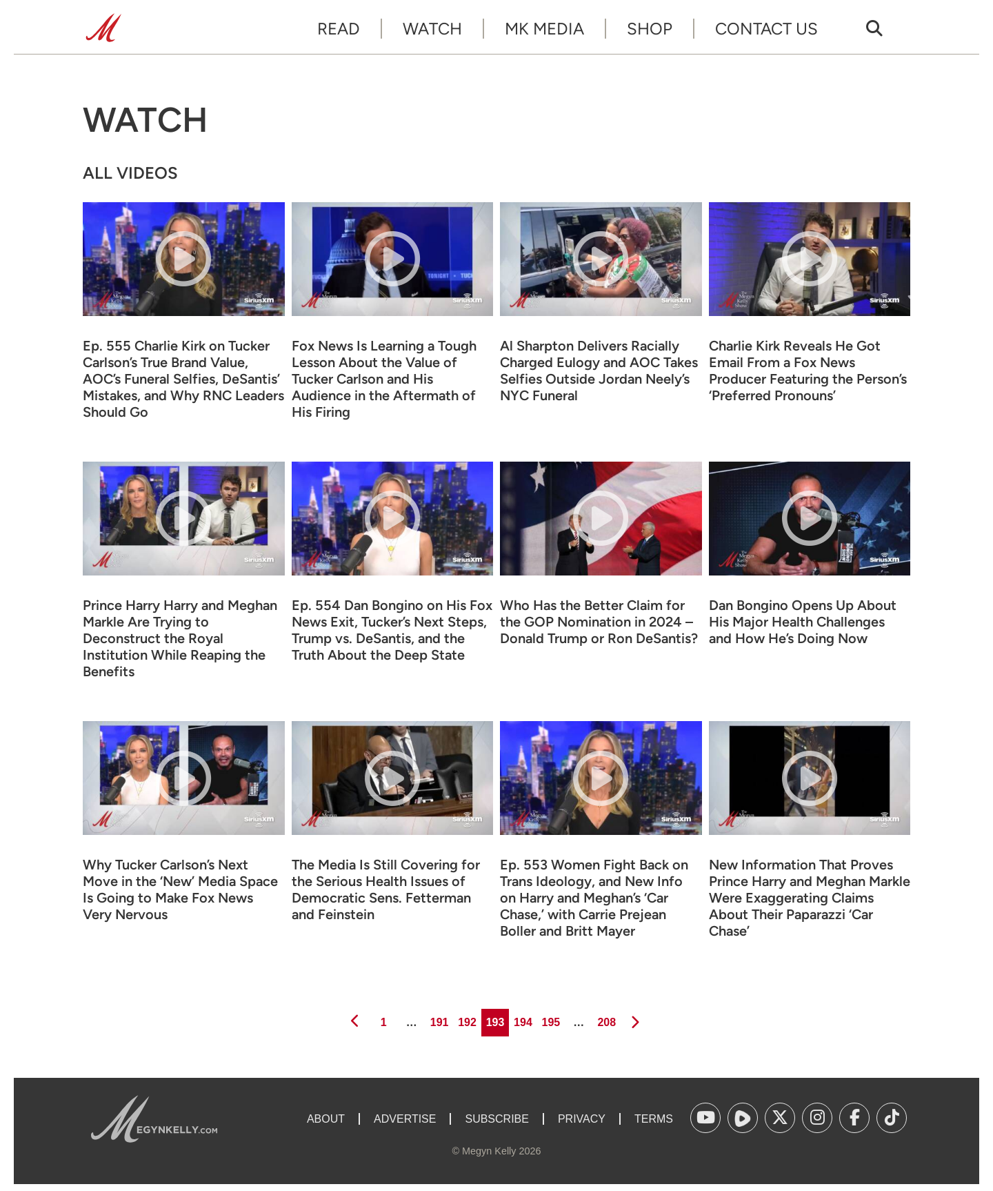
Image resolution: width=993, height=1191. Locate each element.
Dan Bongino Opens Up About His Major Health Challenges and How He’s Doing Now (802, 622)
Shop (649, 29)
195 (550, 1018)
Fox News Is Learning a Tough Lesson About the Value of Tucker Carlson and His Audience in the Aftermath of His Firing (384, 378)
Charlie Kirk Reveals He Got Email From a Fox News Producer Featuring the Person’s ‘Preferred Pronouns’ (808, 370)
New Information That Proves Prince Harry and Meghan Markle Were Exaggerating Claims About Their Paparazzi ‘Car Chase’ (809, 897)
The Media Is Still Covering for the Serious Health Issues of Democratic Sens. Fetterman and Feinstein (386, 889)
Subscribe (496, 1119)
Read (338, 29)
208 (606, 1018)
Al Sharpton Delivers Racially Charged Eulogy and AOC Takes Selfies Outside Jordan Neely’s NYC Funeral (599, 370)
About (326, 1119)
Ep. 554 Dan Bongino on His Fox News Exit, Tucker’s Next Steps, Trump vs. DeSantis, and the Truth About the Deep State (392, 630)
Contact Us (766, 29)
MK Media (544, 29)
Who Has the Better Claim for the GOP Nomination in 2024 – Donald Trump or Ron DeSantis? (599, 622)
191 (438, 1018)
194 (521, 1018)
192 (466, 1018)
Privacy (581, 1119)
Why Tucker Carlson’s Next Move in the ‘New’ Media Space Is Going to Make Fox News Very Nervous (180, 889)
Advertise (405, 1119)
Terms (653, 1119)
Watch (432, 29)
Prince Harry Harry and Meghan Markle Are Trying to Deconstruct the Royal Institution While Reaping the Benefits (180, 638)
